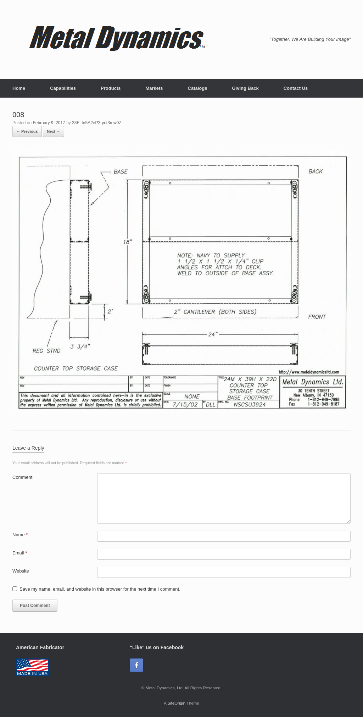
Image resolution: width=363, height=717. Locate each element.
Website (20, 571)
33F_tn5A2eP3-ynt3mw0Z (96, 122)
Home (18, 88)
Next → (53, 131)
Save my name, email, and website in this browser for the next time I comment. (99, 589)
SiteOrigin (176, 703)
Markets (154, 88)
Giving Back (245, 88)
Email (19, 552)
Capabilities (63, 88)
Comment (22, 477)
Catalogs (197, 88)
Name (20, 534)
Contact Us (296, 88)
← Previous (27, 131)
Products (111, 88)
